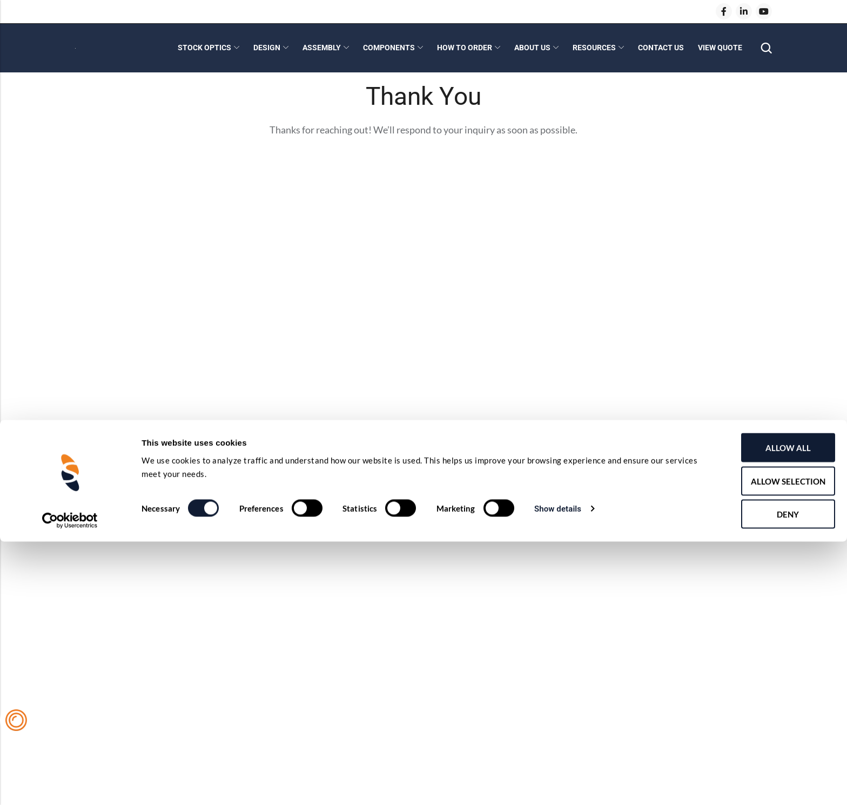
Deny (757, 777)
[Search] (766, 48)
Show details (557, 772)
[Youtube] (764, 11)
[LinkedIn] (744, 11)
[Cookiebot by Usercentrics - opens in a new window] (70, 784)
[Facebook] (724, 11)
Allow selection (757, 744)
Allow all (756, 711)
